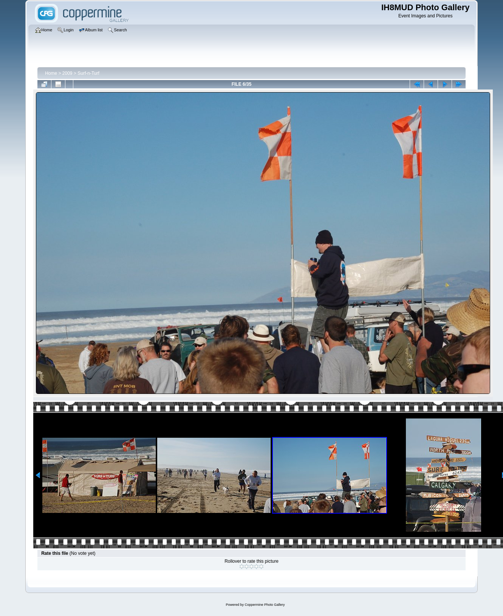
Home (51, 73)
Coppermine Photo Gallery (265, 605)
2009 (67, 73)
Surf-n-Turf (88, 73)
